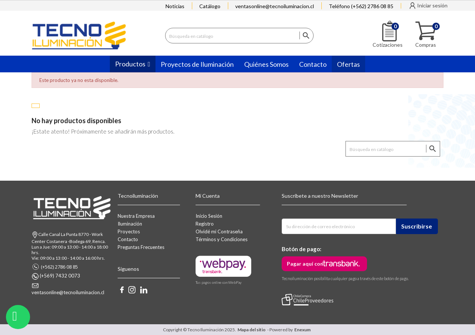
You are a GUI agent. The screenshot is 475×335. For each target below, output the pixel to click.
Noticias (175, 6)
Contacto (128, 239)
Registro (205, 224)
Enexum (303, 329)
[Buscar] (239, 35)
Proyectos (129, 231)
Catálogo (209, 6)
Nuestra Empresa (136, 216)
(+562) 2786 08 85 (59, 266)
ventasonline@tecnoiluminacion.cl (274, 6)
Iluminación (130, 224)
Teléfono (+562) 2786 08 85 (361, 6)
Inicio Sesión (209, 216)
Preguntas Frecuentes (141, 247)
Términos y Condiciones (222, 239)
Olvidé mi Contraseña (219, 231)
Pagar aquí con (305, 263)
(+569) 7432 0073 (60, 276)
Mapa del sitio (251, 329)
